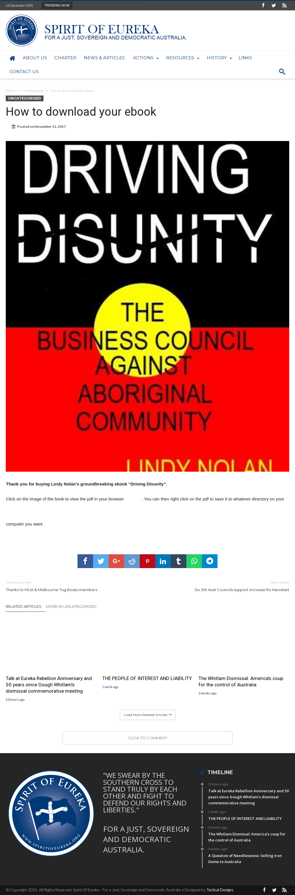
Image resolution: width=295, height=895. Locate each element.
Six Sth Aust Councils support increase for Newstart (222, 586)
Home (10, 91)
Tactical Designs (220, 890)
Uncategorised (32, 91)
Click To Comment (147, 738)
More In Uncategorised (71, 606)
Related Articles (23, 606)
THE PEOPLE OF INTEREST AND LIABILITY (147, 678)
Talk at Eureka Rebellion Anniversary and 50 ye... (115, 5)
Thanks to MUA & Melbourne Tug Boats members (72, 586)
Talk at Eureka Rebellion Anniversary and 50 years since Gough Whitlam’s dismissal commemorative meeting (49, 684)
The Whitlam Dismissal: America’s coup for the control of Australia (240, 681)
